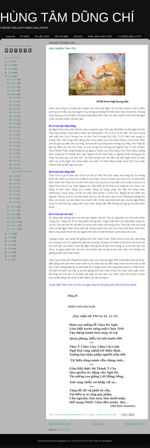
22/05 (15, 168)
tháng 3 (13, 87)
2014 (10, 69)
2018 (10, 237)
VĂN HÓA (78, 36)
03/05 (15, 105)
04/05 (15, 109)
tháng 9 (13, 218)
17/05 (15, 153)
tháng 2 (13, 83)
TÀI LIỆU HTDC (41, 36)
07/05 (15, 120)
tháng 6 (13, 207)
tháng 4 (13, 91)
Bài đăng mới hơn (59, 423)
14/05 (15, 146)
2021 (10, 248)
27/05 (15, 187)
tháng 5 (13, 94)
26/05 (15, 184)
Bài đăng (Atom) (64, 430)
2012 (10, 61)
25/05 (15, 180)
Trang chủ (10, 36)
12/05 (15, 138)
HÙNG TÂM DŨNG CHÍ (67, 17)
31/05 (15, 202)
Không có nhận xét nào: (107, 415)
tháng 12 (14, 229)
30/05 (15, 198)
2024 (10, 260)
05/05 (15, 112)
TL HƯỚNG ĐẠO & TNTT (129, 36)
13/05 (15, 142)
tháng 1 (13, 79)
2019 (10, 241)
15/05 (15, 149)
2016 (10, 76)
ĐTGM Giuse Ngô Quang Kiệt (112, 101)
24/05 (15, 176)
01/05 (15, 98)
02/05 (15, 101)
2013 (10, 65)
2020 (10, 245)
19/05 (15, 157)
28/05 (15, 191)
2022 (10, 252)
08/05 (15, 124)
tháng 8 (13, 214)
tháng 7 (13, 210)
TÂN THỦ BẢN (61, 36)
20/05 (15, 161)
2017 (10, 234)
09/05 (15, 127)
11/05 (15, 135)
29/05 (15, 195)
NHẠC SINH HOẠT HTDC (100, 36)
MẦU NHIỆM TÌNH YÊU (62, 48)
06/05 (15, 116)
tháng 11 (14, 225)
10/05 (15, 131)
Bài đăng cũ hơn (135, 423)
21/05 (15, 164)
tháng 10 (14, 222)
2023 (10, 256)
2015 (10, 73)
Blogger (108, 441)
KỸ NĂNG (24, 36)
